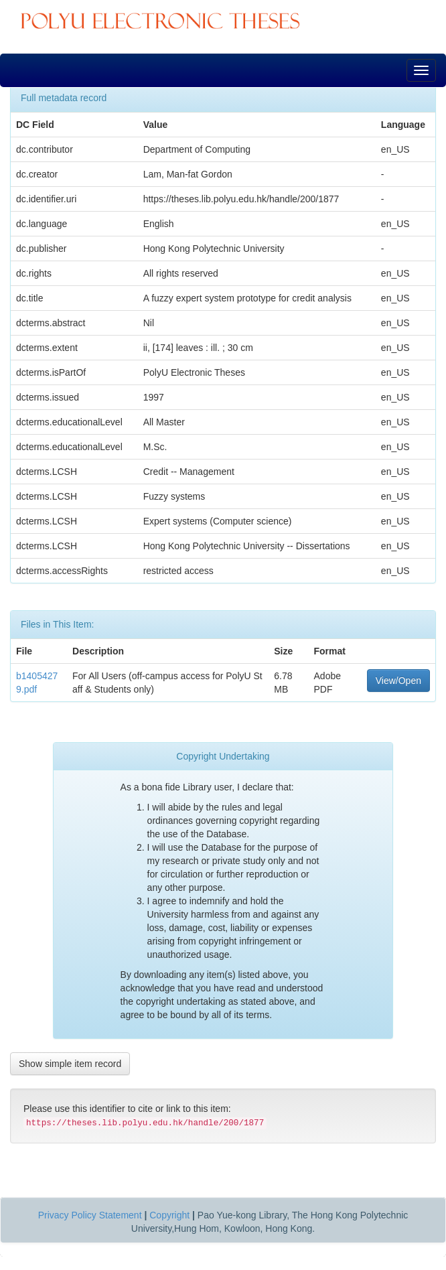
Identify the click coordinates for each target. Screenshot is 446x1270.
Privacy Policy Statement (90, 1215)
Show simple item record (70, 1063)
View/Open (398, 680)
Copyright (169, 1215)
